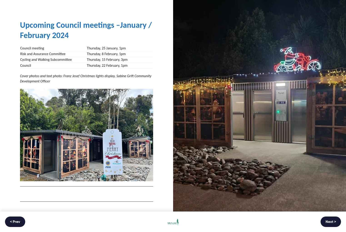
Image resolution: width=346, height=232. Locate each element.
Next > (331, 222)
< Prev (15, 222)
